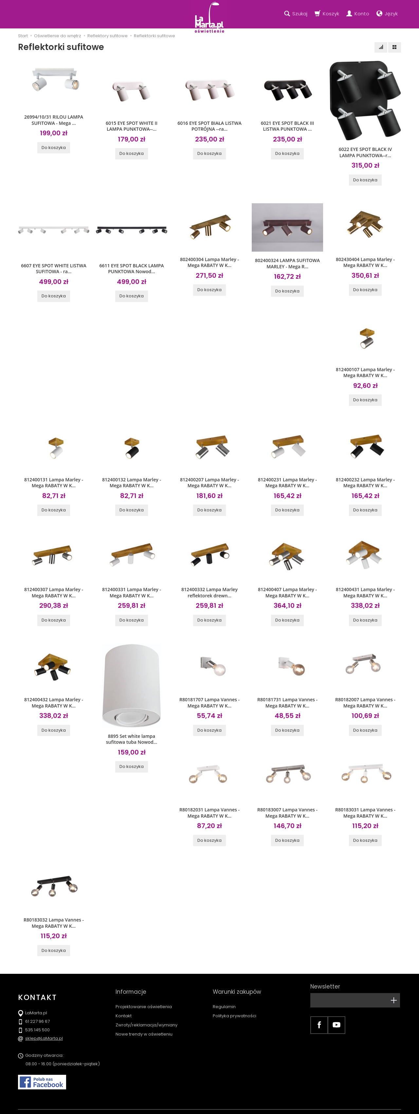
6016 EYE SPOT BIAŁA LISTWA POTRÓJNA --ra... (209, 125)
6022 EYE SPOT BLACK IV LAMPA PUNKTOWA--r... (365, 152)
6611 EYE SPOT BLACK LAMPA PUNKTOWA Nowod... (131, 267)
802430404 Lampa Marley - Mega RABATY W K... (365, 261)
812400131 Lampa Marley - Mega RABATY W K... (53, 479)
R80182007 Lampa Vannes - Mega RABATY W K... (365, 696)
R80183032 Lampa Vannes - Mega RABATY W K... (54, 914)
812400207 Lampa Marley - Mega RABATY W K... (209, 479)
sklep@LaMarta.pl (44, 1029)
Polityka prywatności (234, 998)
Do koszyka (54, 146)
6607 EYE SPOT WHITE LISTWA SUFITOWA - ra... (53, 267)
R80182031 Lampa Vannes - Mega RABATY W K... (209, 805)
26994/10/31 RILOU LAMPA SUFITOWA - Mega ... (53, 119)
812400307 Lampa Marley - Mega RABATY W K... (53, 587)
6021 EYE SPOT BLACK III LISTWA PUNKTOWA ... (287, 125)
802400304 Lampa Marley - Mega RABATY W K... (209, 261)
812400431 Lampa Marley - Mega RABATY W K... (365, 587)
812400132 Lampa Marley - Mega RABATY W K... (131, 479)
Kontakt (124, 998)
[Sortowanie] (380, 47)
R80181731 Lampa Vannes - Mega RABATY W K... (287, 696)
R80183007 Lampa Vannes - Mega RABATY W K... (287, 805)
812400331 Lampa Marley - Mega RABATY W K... (131, 587)
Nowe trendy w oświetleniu (144, 1016)
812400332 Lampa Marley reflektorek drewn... (209, 587)
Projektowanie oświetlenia (144, 989)
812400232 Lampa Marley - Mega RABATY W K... (365, 479)
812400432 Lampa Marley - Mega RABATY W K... (53, 696)
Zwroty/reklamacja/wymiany (146, 1007)
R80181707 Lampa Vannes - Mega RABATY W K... (209, 696)
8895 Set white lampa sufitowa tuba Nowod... (131, 733)
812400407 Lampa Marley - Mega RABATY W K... (287, 587)
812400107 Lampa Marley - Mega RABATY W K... (365, 369)
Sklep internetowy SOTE (381, 1107)
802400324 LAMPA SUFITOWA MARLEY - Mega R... (287, 262)
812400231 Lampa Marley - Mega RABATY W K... (287, 479)
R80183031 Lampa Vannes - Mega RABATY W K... (365, 805)
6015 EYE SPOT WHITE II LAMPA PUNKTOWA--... (131, 125)
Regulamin (224, 989)
